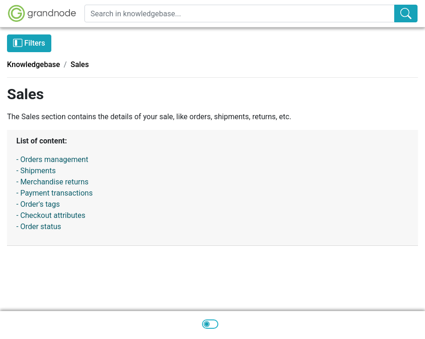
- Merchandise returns (52, 181)
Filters (29, 42)
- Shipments (36, 170)
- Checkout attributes (50, 215)
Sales (79, 64)
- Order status (38, 226)
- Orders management (52, 159)
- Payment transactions (54, 193)
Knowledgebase (33, 64)
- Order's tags (38, 204)
